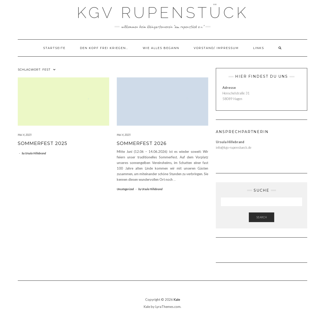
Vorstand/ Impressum (216, 48)
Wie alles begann (161, 48)
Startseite (54, 48)
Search (261, 217)
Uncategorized (125, 189)
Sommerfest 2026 (142, 143)
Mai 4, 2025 (24, 134)
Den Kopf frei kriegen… (104, 48)
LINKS (258, 48)
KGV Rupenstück (163, 13)
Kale (177, 299)
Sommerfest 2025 (42, 143)
